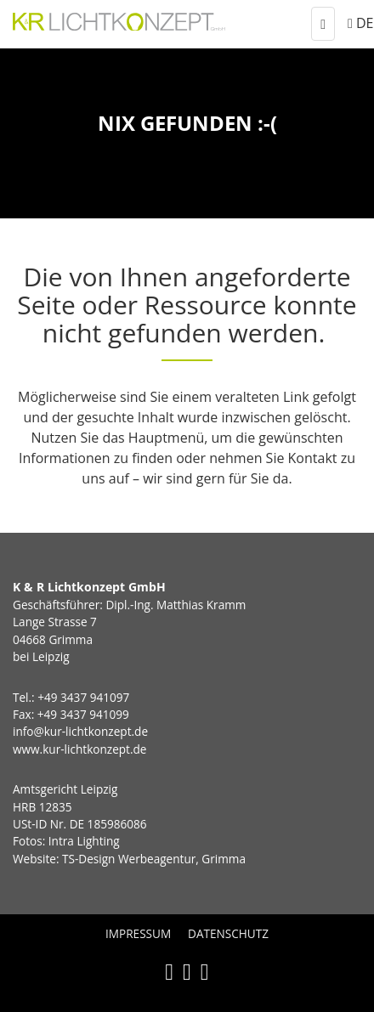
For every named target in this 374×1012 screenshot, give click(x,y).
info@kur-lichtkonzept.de (80, 731)
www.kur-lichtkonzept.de (79, 749)
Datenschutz (228, 933)
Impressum (138, 933)
